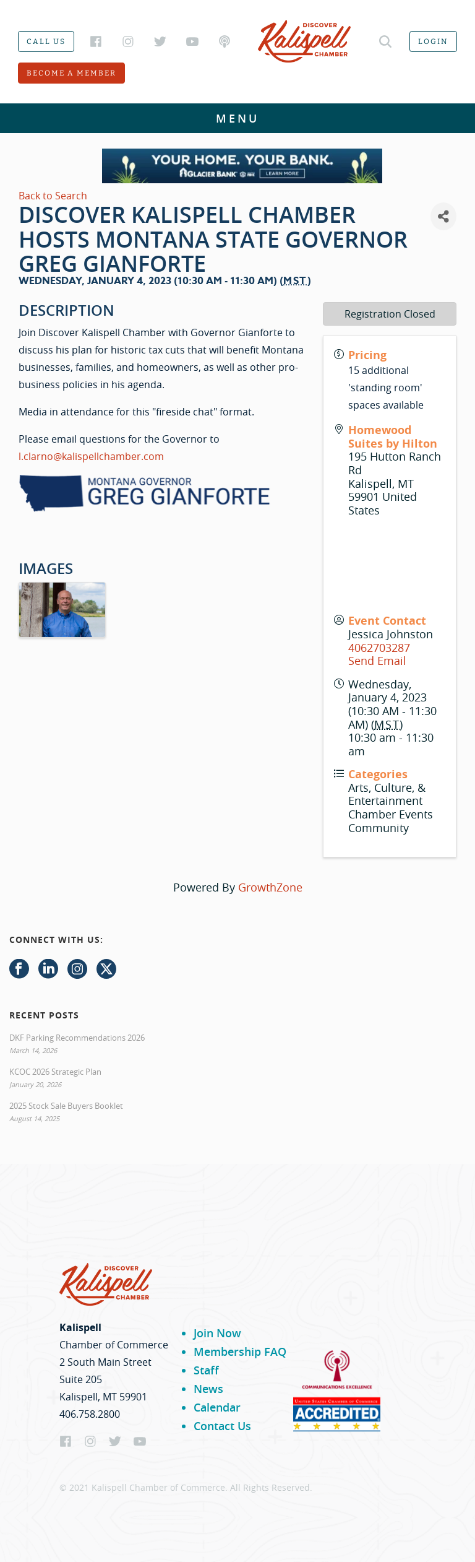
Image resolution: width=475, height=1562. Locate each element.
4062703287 (379, 647)
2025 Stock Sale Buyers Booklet (66, 1105)
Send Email (377, 660)
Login (433, 41)
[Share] (443, 216)
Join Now (217, 1333)
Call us (46, 41)
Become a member (71, 73)
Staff (206, 1370)
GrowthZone (270, 887)
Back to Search (53, 195)
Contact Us (222, 1425)
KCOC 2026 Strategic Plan (55, 1071)
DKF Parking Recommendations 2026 (77, 1037)
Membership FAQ (240, 1351)
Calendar (217, 1407)
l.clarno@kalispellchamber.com (91, 456)
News (208, 1388)
